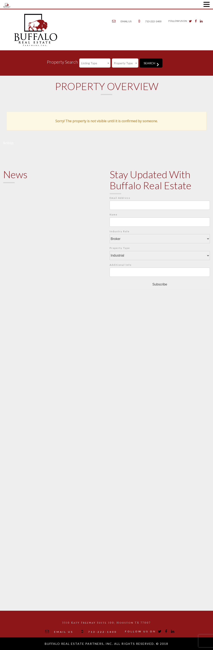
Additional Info (120, 264)
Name (114, 214)
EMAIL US (126, 21)
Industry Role (120, 231)
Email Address (120, 197)
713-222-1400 (153, 21)
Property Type (120, 248)
